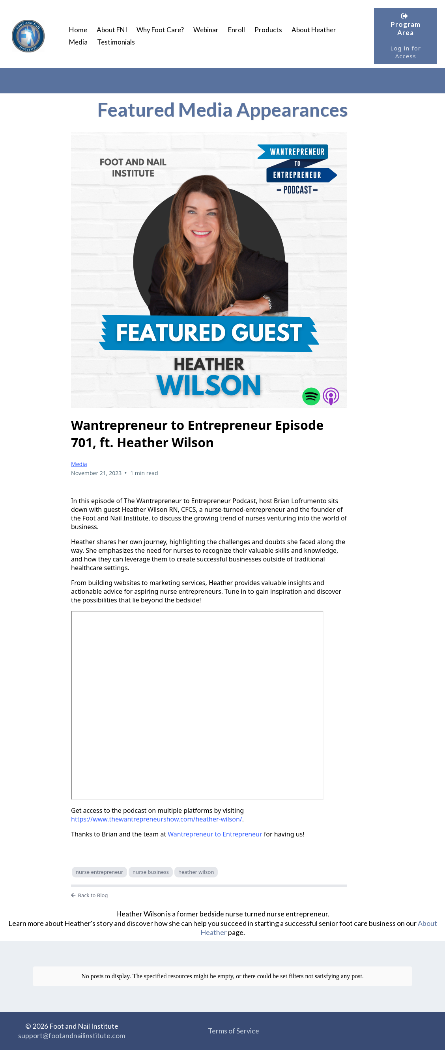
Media (78, 42)
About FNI (112, 30)
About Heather (314, 30)
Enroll (236, 30)
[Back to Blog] (209, 895)
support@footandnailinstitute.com (71, 1035)
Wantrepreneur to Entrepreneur (215, 834)
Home (78, 30)
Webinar (206, 30)
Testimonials (116, 42)
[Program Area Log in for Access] (405, 36)
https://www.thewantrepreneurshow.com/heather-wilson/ (156, 819)
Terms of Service (233, 1030)
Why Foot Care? (160, 30)
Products (268, 30)
